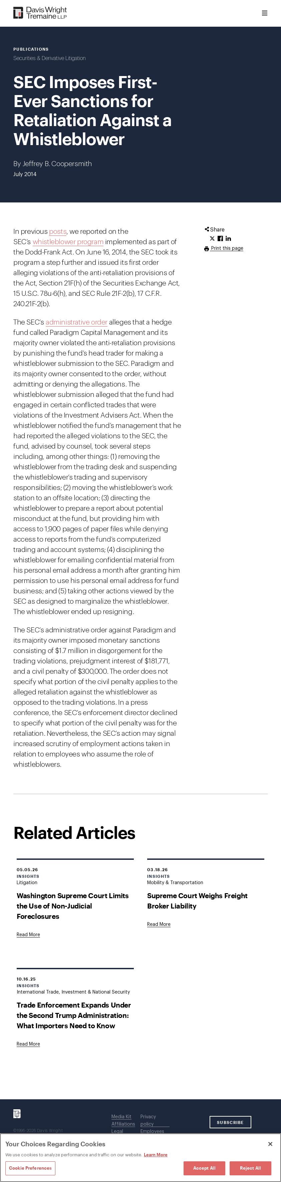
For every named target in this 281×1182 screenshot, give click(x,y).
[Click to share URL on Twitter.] (212, 239)
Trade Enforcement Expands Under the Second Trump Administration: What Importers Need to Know (74, 1015)
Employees (152, 1131)
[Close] (270, 1144)
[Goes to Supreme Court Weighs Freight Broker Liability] (159, 924)
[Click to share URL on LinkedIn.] (228, 239)
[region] (140, 1157)
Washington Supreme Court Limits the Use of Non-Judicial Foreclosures (73, 905)
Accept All (204, 1168)
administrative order (76, 322)
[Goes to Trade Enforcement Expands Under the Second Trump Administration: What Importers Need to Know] (28, 1044)
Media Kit (121, 1117)
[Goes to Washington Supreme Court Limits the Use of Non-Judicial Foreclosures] (28, 935)
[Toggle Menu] (265, 13)
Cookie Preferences (30, 1168)
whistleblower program (68, 241)
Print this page (226, 248)
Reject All (250, 1168)
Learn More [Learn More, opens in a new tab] (156, 1154)
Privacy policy (148, 1121)
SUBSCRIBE (230, 1122)
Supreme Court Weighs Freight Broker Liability (197, 900)
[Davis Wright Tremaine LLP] (40, 13)
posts (57, 231)
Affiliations (123, 1124)
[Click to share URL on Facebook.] (220, 239)
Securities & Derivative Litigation (49, 58)
